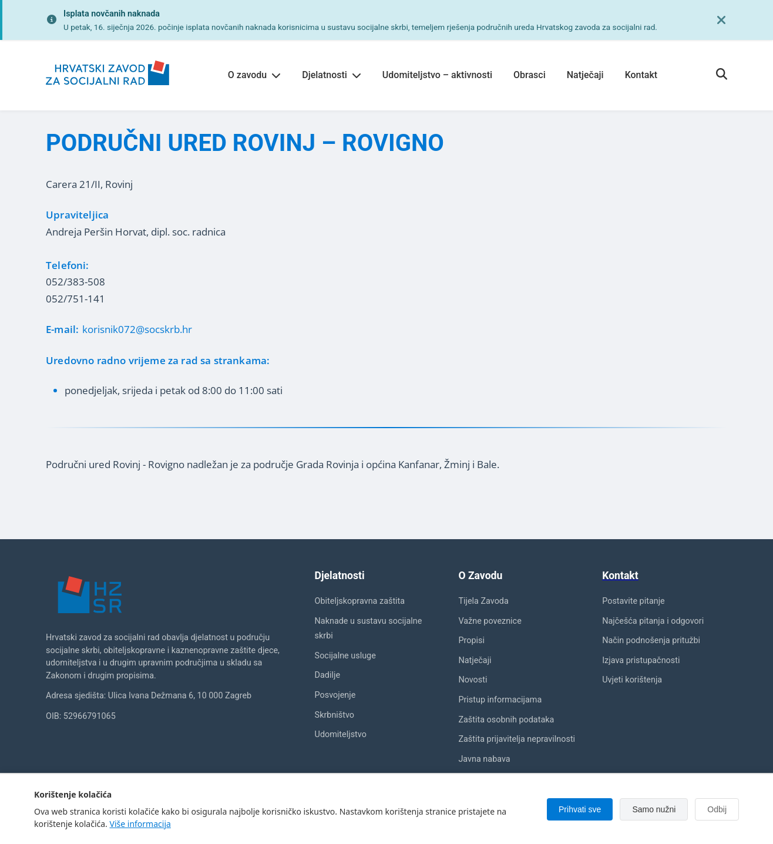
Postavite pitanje (633, 601)
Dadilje (327, 675)
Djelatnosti (331, 74)
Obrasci (529, 74)
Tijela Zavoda (483, 601)
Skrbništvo (334, 715)
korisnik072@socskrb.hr (137, 329)
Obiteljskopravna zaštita (360, 601)
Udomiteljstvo (341, 734)
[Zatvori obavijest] (721, 20)
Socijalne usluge (345, 656)
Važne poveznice (489, 621)
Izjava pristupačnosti (641, 660)
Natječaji (585, 74)
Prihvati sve (580, 809)
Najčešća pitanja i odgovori (653, 621)
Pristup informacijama (500, 700)
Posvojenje (335, 695)
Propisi (471, 640)
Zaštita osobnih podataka (506, 720)
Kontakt (641, 74)
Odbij (717, 809)
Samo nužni (653, 809)
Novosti (472, 680)
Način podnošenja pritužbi (651, 640)
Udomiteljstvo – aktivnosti (437, 74)
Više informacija (140, 823)
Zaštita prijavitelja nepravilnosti (516, 739)
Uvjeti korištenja (632, 680)
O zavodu (254, 74)
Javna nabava (484, 759)
